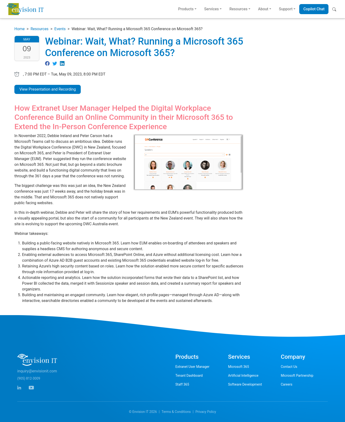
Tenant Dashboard (189, 375)
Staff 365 (182, 384)
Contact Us (289, 367)
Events (60, 29)
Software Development (245, 384)
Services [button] (211, 9)
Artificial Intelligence (243, 375)
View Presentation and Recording (47, 89)
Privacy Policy (206, 412)
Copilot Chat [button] (313, 9)
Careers (286, 384)
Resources (39, 29)
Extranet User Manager (192, 367)
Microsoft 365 (238, 367)
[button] (335, 9)
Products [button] (186, 9)
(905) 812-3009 (28, 378)
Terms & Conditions (176, 412)
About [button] (263, 9)
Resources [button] (238, 9)
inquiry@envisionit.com (37, 371)
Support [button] (286, 9)
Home (19, 29)
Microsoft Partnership (297, 375)
